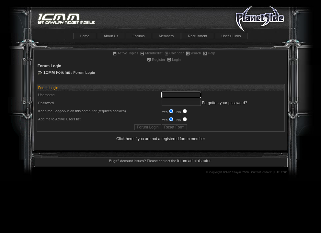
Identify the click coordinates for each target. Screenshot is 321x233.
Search (193, 53)
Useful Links (231, 36)
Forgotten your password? (224, 103)
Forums (138, 36)
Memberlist (151, 53)
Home (84, 36)
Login (174, 59)
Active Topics (125, 53)
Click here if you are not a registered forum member (160, 139)
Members (166, 36)
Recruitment (197, 36)
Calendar (174, 53)
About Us (111, 36)
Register (156, 59)
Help (209, 53)
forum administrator (194, 161)
